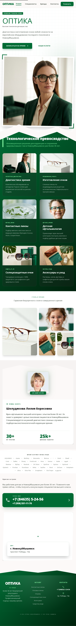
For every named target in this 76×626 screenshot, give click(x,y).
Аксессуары (38, 600)
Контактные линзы (38, 587)
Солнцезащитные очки (38, 597)
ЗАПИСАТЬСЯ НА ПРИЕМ (17, 46)
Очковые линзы (38, 590)
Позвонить (67, 4)
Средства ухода (38, 604)
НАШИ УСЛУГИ (44, 46)
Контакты (54, 4)
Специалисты (31, 4)
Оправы (38, 594)
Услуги (18, 4)
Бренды (43, 4)
